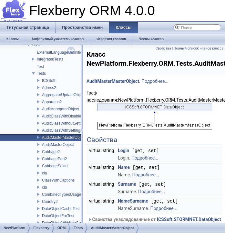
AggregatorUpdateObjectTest (67, 95)
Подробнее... (154, 81)
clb (44, 187)
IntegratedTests (50, 59)
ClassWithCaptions (58, 180)
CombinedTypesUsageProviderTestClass (77, 194)
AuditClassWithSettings (62, 130)
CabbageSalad (54, 166)
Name (124, 167)
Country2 (50, 201)
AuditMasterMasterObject (64, 137)
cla (44, 173)
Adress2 (49, 87)
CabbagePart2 (54, 159)
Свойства (163, 48)
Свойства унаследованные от (154, 218)
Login (123, 150)
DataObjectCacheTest (61, 208)
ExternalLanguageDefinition (60, 52)
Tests (41, 73)
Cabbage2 (51, 152)
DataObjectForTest (58, 216)
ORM (36, 45)
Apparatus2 (52, 102)
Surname (127, 183)
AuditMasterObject (58, 144)
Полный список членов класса (198, 48)
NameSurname (133, 200)
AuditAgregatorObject (60, 109)
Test (40, 66)
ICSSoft (48, 80)
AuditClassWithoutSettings (64, 123)
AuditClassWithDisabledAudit (67, 116)
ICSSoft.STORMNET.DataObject (189, 218)
